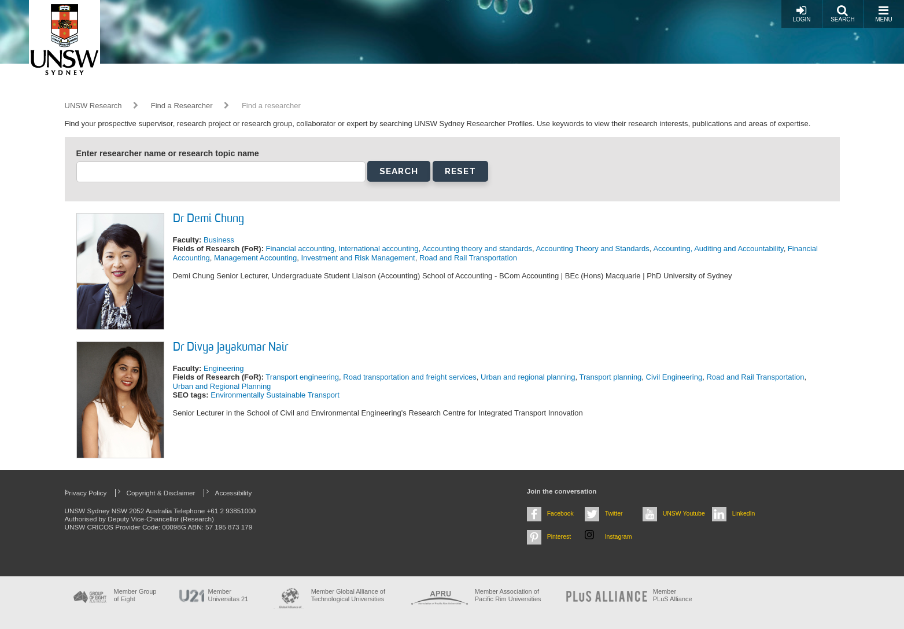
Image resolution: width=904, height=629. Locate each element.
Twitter (614, 513)
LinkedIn (743, 513)
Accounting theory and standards (477, 248)
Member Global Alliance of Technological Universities (348, 595)
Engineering (223, 368)
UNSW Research (93, 105)
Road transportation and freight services (410, 377)
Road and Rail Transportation (468, 257)
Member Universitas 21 (228, 595)
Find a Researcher (182, 105)
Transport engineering (302, 377)
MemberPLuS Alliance (672, 595)
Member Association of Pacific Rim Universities (508, 595)
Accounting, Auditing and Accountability (718, 248)
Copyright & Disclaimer (161, 492)
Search (843, 14)
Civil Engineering (674, 377)
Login (801, 14)
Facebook (560, 513)
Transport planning (610, 377)
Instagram (618, 536)
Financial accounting (300, 248)
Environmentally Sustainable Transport (275, 395)
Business (219, 240)
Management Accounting (255, 257)
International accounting (378, 248)
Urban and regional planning (528, 377)
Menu (883, 14)
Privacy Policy (86, 492)
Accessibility (233, 492)
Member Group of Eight (135, 595)
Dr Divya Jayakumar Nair (230, 348)
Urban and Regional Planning (222, 386)
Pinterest (559, 536)
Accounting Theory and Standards (593, 248)
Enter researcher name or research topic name (167, 153)
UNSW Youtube (684, 513)
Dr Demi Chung (208, 219)
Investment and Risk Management (358, 257)
